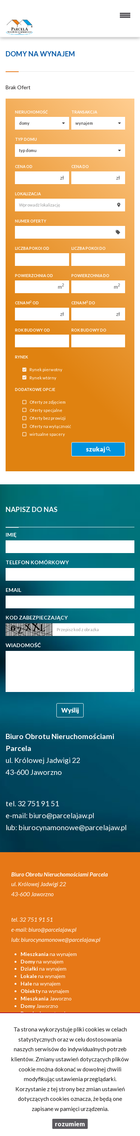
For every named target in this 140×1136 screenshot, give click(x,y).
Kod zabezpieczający (37, 617)
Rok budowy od (32, 330)
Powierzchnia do (90, 275)
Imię (11, 534)
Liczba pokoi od (32, 248)
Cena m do (83, 302)
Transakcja (84, 112)
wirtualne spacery (43, 434)
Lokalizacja (28, 194)
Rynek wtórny (39, 377)
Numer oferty (30, 221)
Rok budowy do (88, 330)
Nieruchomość (31, 112)
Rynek (21, 357)
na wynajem (49, 954)
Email (13, 590)
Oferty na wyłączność (46, 426)
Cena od (23, 166)
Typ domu (26, 139)
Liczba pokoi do (88, 248)
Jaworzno (46, 998)
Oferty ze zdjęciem (44, 402)
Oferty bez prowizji (44, 418)
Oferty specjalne (42, 410)
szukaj (98, 449)
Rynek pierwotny (42, 369)
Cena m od (27, 302)
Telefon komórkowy (37, 562)
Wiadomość (23, 645)
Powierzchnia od (34, 275)
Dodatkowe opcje (35, 389)
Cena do (80, 166)
